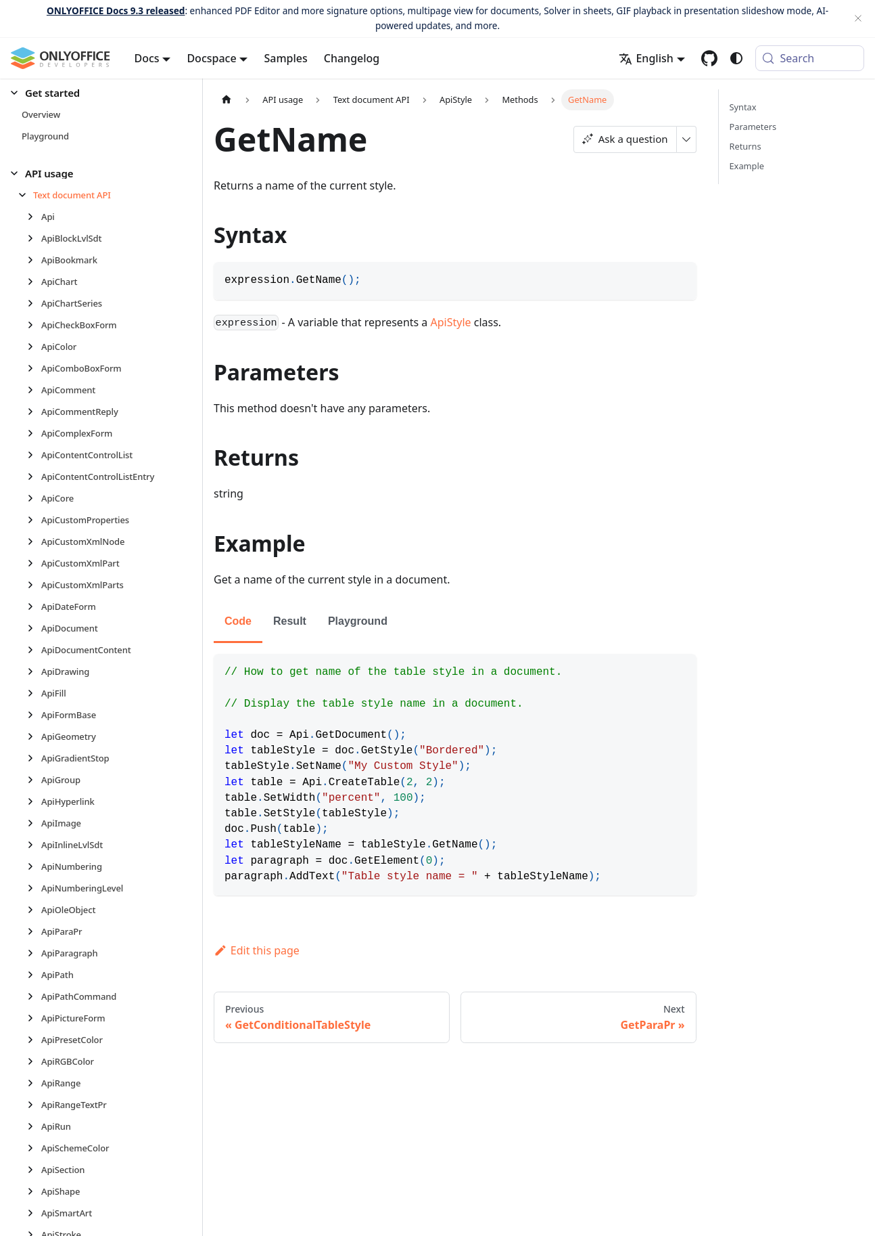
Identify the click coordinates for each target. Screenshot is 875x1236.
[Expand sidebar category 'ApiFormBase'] (34, 714)
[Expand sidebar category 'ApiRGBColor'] (34, 1061)
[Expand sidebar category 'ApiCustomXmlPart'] (34, 563)
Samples (285, 58)
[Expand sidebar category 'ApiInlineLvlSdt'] (34, 844)
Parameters (753, 126)
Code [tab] (238, 621)
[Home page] (226, 99)
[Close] (858, 18)
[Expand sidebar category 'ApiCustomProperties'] (34, 519)
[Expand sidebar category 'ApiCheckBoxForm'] (34, 324)
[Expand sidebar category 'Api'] (34, 216)
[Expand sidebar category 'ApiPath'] (34, 974)
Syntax (743, 107)
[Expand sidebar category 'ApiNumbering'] (34, 866)
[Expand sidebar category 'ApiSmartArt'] (34, 1213)
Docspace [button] (211, 58)
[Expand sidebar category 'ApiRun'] (34, 1126)
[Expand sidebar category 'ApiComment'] (34, 389)
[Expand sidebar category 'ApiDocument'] (34, 628)
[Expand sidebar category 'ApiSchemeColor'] (34, 1148)
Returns (745, 146)
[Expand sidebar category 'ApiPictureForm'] (34, 1018)
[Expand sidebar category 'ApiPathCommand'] (34, 996)
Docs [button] (147, 58)
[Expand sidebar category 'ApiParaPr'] (34, 931)
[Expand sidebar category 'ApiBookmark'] (34, 259)
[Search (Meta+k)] (809, 58)
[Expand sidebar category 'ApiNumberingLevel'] (34, 888)
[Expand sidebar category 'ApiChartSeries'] (34, 303)
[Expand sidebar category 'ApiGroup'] (34, 779)
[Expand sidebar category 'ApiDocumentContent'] (34, 649)
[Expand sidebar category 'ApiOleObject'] (34, 909)
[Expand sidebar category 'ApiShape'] (34, 1191)
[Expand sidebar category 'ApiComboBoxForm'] (34, 368)
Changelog (352, 58)
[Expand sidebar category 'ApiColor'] (34, 346)
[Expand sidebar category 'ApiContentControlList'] (34, 454)
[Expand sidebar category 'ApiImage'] (34, 823)
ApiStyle (451, 322)
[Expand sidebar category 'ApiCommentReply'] (34, 411)
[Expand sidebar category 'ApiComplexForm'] (34, 433)
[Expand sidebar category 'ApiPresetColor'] (34, 1039)
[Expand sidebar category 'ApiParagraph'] (34, 953)
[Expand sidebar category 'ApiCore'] (34, 498)
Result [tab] (289, 621)
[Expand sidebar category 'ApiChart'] (34, 281)
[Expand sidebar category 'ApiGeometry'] (34, 736)
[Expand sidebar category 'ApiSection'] (34, 1169)
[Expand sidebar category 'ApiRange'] (34, 1083)
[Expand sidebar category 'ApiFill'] (34, 693)
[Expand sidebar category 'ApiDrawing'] (34, 671)
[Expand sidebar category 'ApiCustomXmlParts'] (34, 584)
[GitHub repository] (709, 58)
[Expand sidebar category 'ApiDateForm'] (34, 606)
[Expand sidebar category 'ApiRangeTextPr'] (34, 1104)
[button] (95, 93)
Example (747, 166)
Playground (357, 621)
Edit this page (257, 950)
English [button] (646, 58)
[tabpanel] (455, 775)
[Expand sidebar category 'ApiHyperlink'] (34, 801)
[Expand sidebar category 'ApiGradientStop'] (34, 758)
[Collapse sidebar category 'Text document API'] (26, 194)
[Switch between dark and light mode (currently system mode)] (736, 58)
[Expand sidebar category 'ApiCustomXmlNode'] (34, 541)
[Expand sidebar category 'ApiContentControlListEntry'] (34, 476)
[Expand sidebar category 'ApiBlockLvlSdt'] (34, 238)
